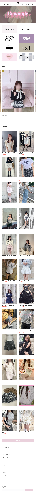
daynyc (5, 4)
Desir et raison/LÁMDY (6, 457)
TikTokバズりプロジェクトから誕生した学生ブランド (10, 454)
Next (35, 14)
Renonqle (1, 4)
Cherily (33, 4)
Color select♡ (5, 469)
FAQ (3, 481)
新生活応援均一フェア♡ (6, 472)
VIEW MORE (18, 440)
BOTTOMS (4, 461)
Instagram (4, 484)
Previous (1, 14)
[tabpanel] (18, 94)
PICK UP (4, 468)
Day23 (8, 4)
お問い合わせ (4, 475)
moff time (22, 4)
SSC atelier (29, 4)
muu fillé (25, 4)
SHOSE (4, 465)
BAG (3, 464)
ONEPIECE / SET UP (6, 458)
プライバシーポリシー (6, 476)
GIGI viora (11, 4)
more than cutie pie (17, 4)
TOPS (4, 460)
